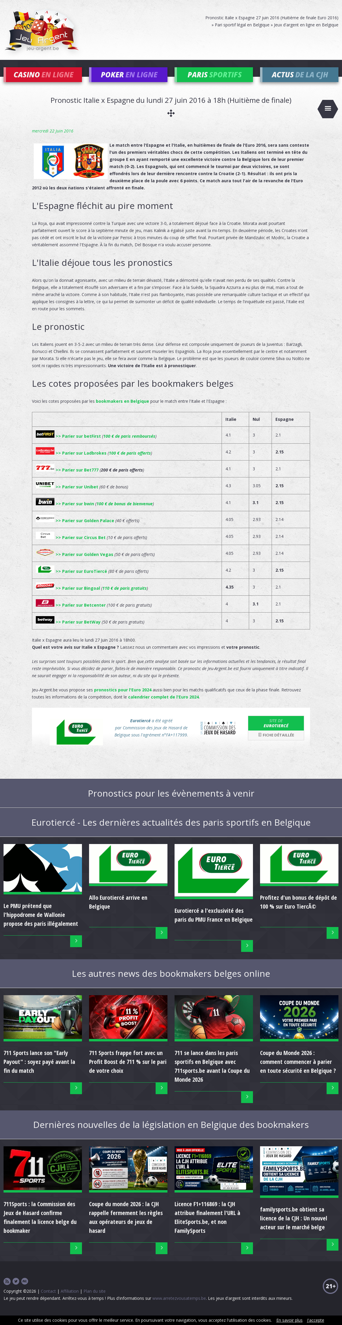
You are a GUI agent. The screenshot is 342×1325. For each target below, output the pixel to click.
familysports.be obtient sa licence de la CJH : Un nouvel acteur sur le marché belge (293, 1227)
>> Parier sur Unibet (67, 495)
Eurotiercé (276, 731)
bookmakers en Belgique (122, 410)
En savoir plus (289, 1320)
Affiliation (70, 1300)
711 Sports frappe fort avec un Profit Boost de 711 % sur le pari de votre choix (128, 1070)
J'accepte (315, 1320)
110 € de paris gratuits (124, 597)
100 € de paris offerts (130, 461)
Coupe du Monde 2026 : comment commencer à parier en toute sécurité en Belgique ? (298, 1070)
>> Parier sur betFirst (68, 444)
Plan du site (94, 1300)
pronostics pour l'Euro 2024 (122, 698)
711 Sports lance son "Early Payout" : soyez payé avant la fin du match (39, 1070)
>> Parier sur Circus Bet (71, 546)
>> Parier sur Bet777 (67, 478)
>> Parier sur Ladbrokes (71, 461)
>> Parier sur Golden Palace (75, 529)
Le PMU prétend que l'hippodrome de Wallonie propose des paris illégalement (41, 923)
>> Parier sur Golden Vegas (74, 563)
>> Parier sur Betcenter (71, 613)
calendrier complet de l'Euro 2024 (163, 705)
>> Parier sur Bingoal (68, 597)
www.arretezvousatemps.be (179, 1307)
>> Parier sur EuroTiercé (71, 580)
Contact (48, 1300)
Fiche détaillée (276, 744)
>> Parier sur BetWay (68, 630)
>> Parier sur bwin (65, 512)
